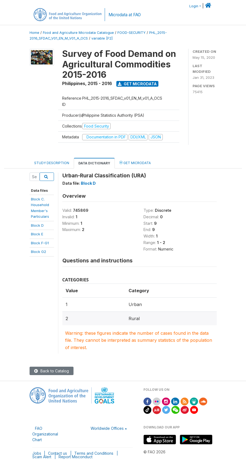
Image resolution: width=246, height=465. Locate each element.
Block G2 (38, 251)
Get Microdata (137, 84)
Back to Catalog (51, 371)
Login (193, 6)
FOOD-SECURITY (131, 33)
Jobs (36, 453)
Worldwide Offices (107, 428)
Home (34, 33)
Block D (37, 225)
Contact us (57, 453)
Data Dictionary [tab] (94, 163)
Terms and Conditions (93, 453)
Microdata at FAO (124, 14)
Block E (37, 234)
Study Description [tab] (51, 163)
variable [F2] (102, 38)
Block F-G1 (40, 243)
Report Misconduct (75, 456)
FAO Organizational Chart (45, 434)
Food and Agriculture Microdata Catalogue (78, 33)
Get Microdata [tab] (135, 162)
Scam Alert (41, 456)
